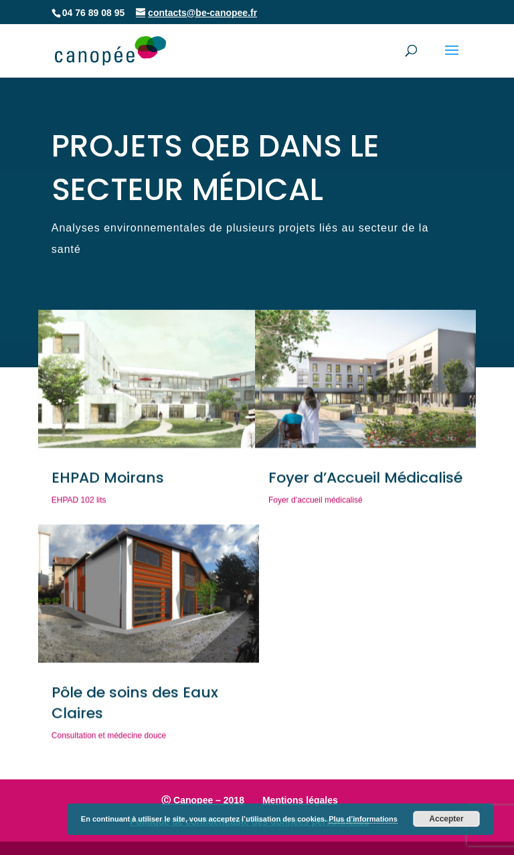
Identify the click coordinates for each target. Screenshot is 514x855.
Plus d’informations (363, 819)
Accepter (446, 819)
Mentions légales (300, 800)
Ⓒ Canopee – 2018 (202, 800)
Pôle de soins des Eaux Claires (135, 706)
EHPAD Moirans (108, 480)
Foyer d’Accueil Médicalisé (365, 480)
